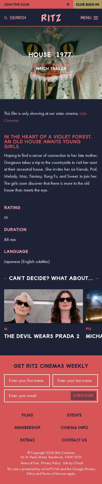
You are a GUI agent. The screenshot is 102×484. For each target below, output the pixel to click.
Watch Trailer (51, 69)
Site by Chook (73, 462)
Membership (27, 427)
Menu (89, 18)
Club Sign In (87, 4)
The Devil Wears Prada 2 (41, 336)
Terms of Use (29, 462)
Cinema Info (74, 427)
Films (27, 415)
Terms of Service (54, 473)
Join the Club (16, 4)
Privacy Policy (51, 462)
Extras (27, 440)
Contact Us (74, 440)
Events (74, 415)
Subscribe (83, 396)
